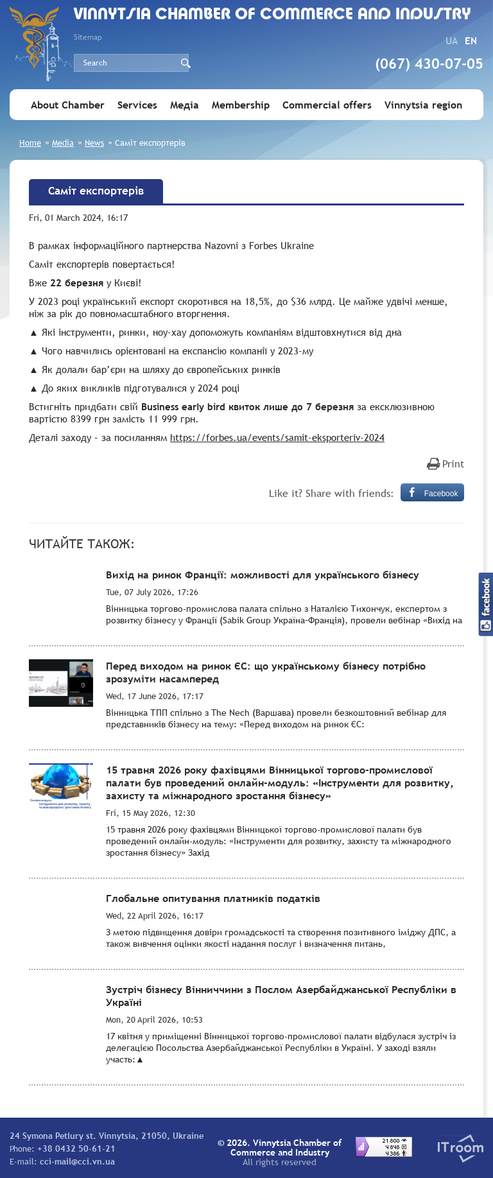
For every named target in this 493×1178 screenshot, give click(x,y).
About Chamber (68, 105)
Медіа (184, 105)
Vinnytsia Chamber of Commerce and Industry (272, 15)
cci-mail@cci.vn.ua (77, 1161)
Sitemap (88, 37)
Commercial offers (327, 105)
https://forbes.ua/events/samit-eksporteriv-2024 (277, 437)
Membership (241, 105)
